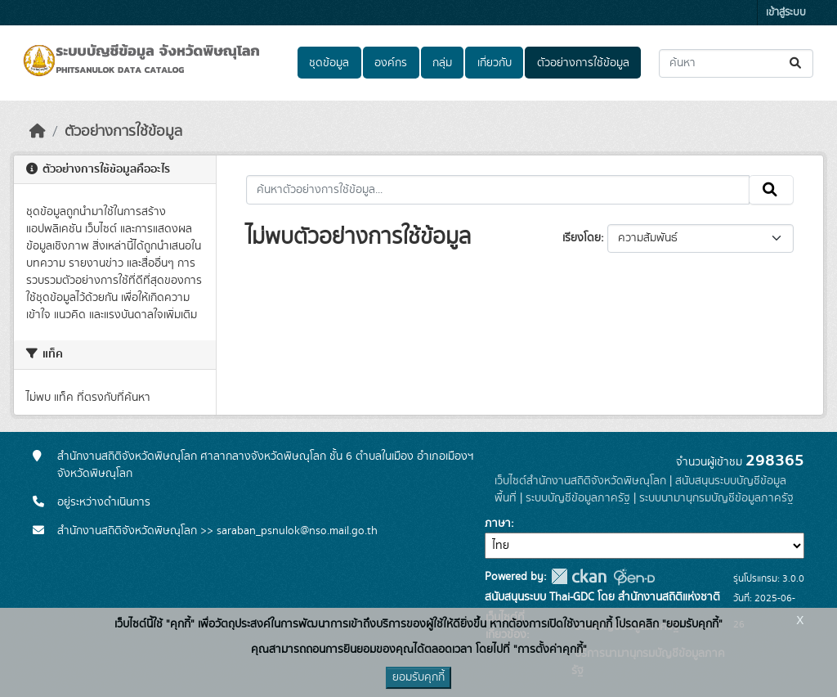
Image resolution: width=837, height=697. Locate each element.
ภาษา (498, 523)
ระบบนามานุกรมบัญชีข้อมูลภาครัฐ (716, 498)
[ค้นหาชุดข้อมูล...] (736, 63)
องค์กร (390, 63)
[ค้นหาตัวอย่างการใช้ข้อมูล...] (498, 190)
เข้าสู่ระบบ (786, 12)
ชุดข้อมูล (329, 63)
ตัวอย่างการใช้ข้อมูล (583, 63)
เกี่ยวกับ (494, 63)
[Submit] (796, 63)
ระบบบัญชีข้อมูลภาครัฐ (578, 498)
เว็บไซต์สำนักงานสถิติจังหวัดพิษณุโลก (580, 481)
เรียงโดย (581, 238)
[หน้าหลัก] (37, 131)
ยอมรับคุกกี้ (418, 677)
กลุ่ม (442, 63)
